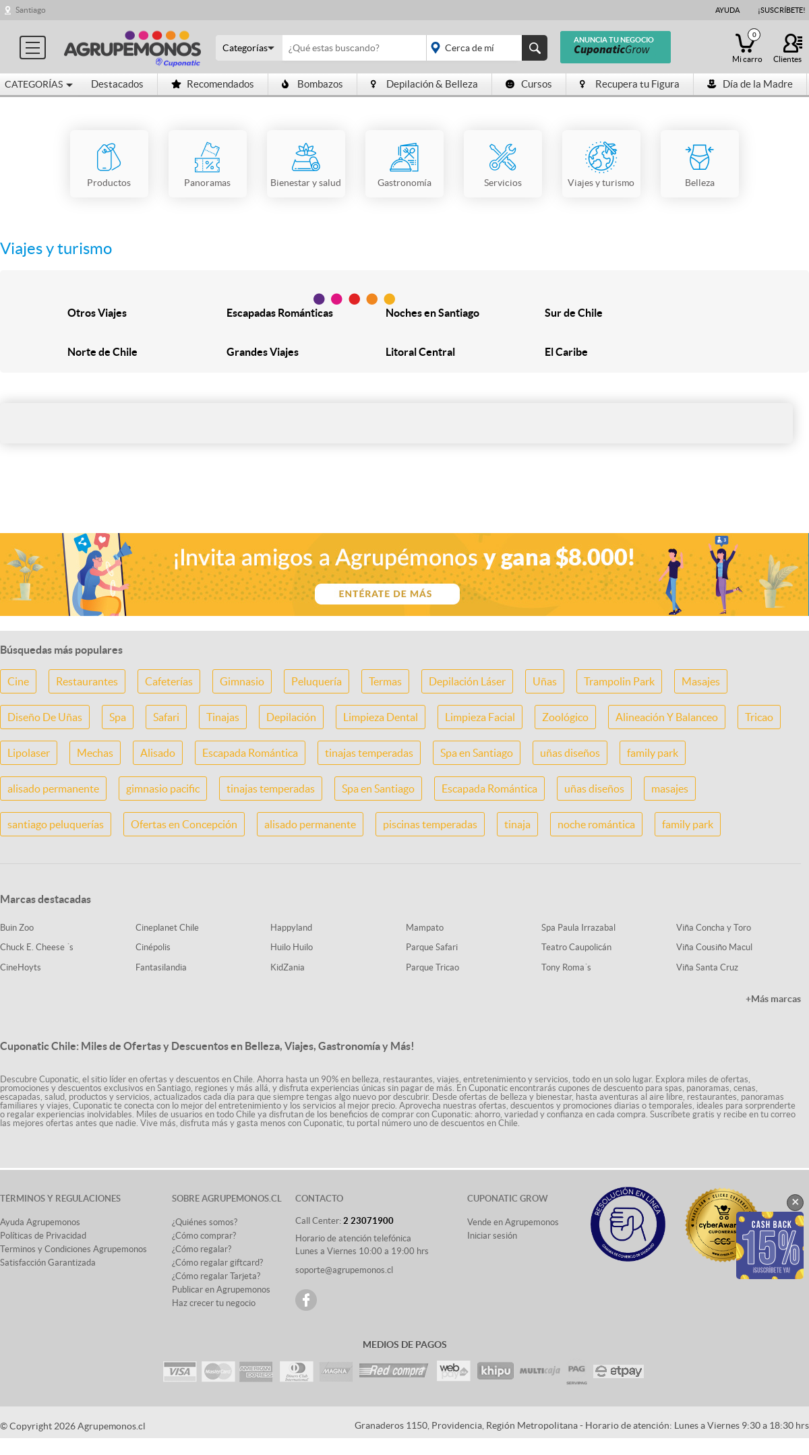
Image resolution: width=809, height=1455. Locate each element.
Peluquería (316, 681)
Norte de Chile (102, 352)
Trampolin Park (619, 681)
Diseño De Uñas (44, 717)
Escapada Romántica (250, 753)
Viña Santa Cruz (707, 967)
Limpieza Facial (480, 717)
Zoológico (565, 717)
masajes (669, 788)
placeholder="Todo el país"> (484, 48)
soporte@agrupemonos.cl (344, 1270)
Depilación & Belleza (424, 84)
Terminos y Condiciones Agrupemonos (73, 1249)
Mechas (95, 753)
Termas (385, 681)
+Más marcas (773, 998)
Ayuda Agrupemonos (40, 1222)
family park (652, 753)
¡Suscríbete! (782, 10)
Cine (18, 681)
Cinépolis (153, 947)
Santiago (31, 9)
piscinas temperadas (430, 824)
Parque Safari (432, 947)
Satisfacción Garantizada (48, 1263)
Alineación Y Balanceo (667, 717)
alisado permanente (53, 788)
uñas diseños (570, 753)
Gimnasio (242, 681)
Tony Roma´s (566, 967)
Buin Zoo (17, 928)
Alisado (157, 753)
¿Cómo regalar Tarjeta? (216, 1276)
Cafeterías (169, 681)
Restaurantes (87, 681)
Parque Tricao (432, 967)
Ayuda (727, 10)
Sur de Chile (574, 313)
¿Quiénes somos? (204, 1222)
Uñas (545, 681)
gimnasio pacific (163, 788)
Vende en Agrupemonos (513, 1222)
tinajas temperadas (369, 753)
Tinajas (222, 717)
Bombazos (312, 84)
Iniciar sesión (492, 1236)
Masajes (701, 681)
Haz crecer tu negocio (214, 1303)
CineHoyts (20, 967)
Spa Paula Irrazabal (578, 928)
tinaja (517, 824)
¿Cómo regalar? (201, 1249)
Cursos (529, 84)
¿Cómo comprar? (204, 1236)
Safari (166, 717)
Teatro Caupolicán (576, 947)
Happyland (291, 928)
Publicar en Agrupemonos (221, 1289)
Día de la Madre (750, 84)
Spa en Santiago (476, 753)
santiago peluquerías (55, 824)
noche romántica (596, 824)
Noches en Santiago (432, 313)
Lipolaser (28, 753)
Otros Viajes (97, 313)
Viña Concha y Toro (713, 928)
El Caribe (566, 352)
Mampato (425, 928)
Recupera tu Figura (630, 84)
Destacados (117, 84)
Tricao (759, 717)
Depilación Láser (467, 681)
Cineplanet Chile (167, 928)
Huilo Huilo (291, 947)
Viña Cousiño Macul (714, 947)
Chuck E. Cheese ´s (36, 947)
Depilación (291, 717)
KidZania (287, 967)
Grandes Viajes (263, 352)
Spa (117, 717)
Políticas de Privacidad (43, 1236)
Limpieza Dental (380, 717)
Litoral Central (420, 352)
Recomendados (212, 84)
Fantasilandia (161, 967)
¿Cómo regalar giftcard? (217, 1263)
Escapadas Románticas (280, 313)
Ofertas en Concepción (184, 824)
